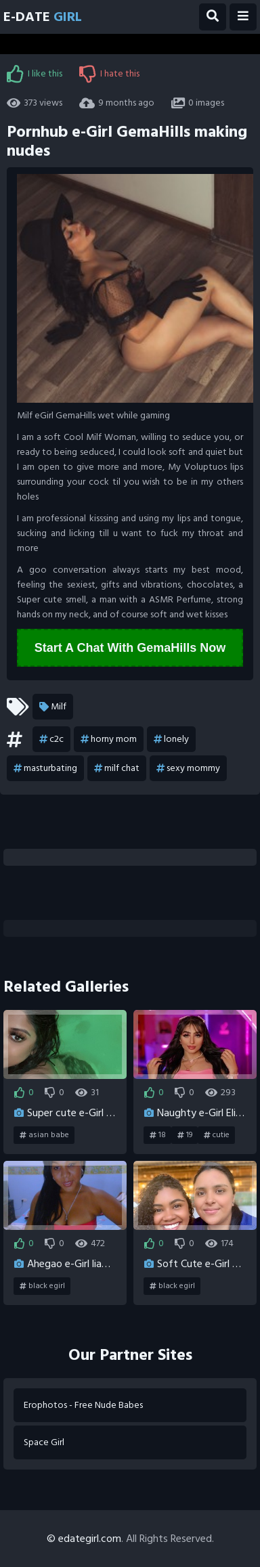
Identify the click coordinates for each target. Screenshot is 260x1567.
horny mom (109, 739)
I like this (34, 74)
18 (158, 1135)
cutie (217, 1135)
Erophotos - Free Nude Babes (83, 1405)
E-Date (42, 17)
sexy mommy (188, 768)
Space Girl (44, 1442)
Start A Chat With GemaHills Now (130, 648)
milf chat (116, 768)
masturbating (45, 768)
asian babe (44, 1135)
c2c (51, 739)
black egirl (42, 1286)
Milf (52, 707)
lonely (171, 739)
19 (184, 1135)
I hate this (109, 74)
